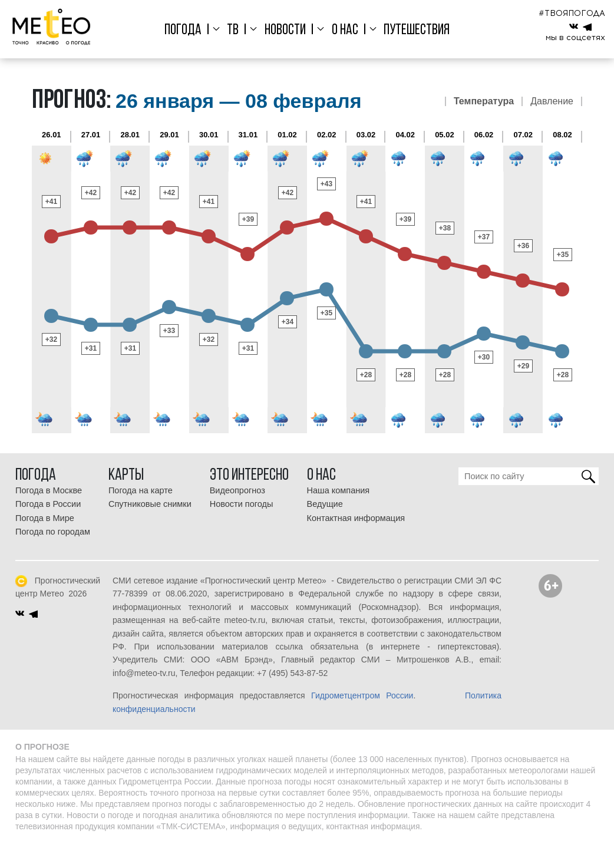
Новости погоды (241, 504)
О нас (345, 30)
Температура (484, 101)
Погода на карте (140, 490)
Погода (183, 30)
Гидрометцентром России (362, 695)
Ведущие (325, 504)
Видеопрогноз (237, 490)
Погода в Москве (48, 490)
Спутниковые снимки (150, 504)
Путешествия (417, 30)
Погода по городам (52, 531)
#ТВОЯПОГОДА (572, 13)
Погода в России (48, 504)
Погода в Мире (44, 518)
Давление (551, 101)
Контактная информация (356, 518)
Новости (285, 30)
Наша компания (338, 490)
